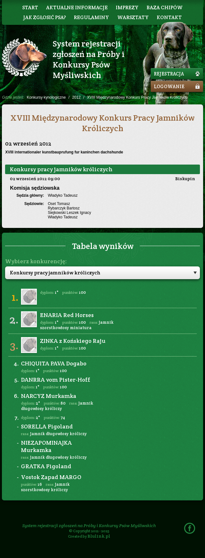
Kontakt (169, 17)
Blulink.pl (98, 536)
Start (30, 7)
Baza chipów (165, 7)
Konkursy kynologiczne (46, 97)
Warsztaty (133, 17)
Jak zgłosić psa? (44, 17)
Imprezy (127, 7)
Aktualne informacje (77, 7)
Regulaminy (91, 17)
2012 (76, 97)
